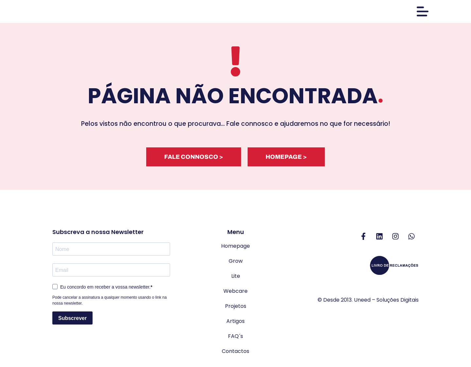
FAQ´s (235, 338)
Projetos (235, 307)
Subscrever (72, 319)
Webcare (235, 292)
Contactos (235, 353)
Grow (236, 262)
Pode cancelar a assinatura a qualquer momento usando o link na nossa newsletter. (109, 302)
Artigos (235, 322)
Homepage (235, 247)
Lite (235, 277)
